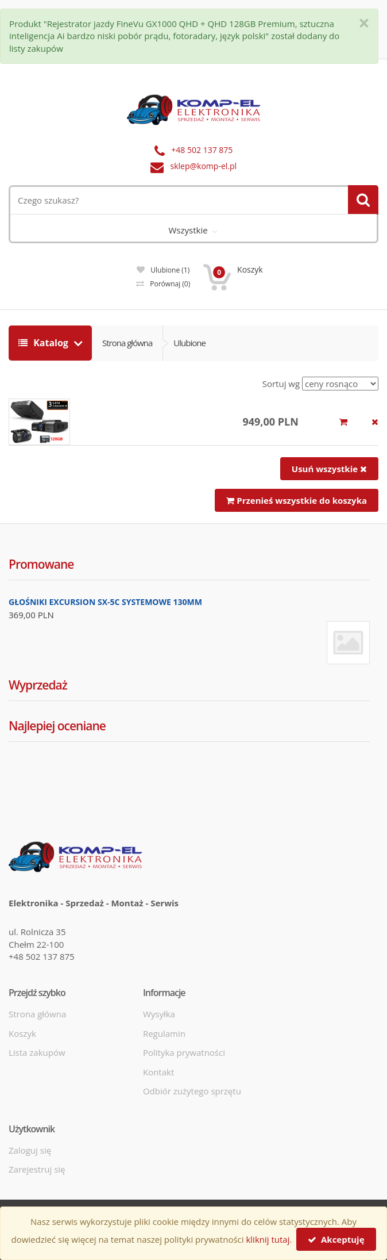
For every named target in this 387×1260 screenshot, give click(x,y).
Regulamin (164, 1033)
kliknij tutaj (267, 1239)
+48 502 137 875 (202, 149)
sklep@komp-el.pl (204, 165)
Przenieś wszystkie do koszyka (296, 500)
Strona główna (127, 342)
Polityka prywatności (184, 1052)
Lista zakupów (37, 1052)
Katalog (44, 342)
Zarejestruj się (37, 1169)
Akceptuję (336, 1239)
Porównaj (163, 284)
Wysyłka (159, 1014)
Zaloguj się (30, 1150)
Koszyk (22, 1033)
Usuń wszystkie (329, 468)
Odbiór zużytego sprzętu (192, 1091)
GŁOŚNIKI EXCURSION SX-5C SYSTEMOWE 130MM (105, 601)
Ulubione (163, 270)
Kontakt (158, 1072)
